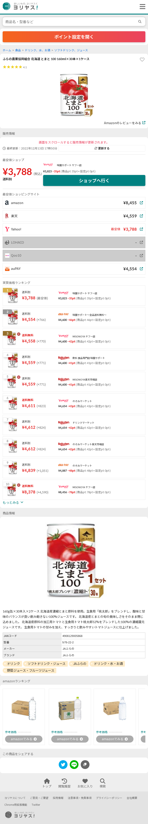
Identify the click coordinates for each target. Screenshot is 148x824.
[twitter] (63, 765)
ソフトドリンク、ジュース (71, 50)
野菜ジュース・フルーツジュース (30, 670)
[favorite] (142, 59)
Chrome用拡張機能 (15, 804)
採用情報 (58, 798)
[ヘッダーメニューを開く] (141, 6)
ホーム (7, 50)
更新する (102, 148)
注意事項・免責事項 (79, 798)
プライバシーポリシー (109, 798)
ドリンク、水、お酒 (37, 50)
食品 (18, 50)
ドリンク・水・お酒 (108, 664)
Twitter (36, 804)
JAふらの (79, 664)
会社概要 (132, 798)
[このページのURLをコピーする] (85, 764)
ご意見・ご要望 (39, 798)
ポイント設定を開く (74, 36)
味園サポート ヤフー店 (69, 165)
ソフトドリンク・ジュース (46, 664)
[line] (74, 765)
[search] (140, 21)
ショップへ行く (94, 180)
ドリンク (13, 664)
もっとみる (13, 502)
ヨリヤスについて (15, 798)
